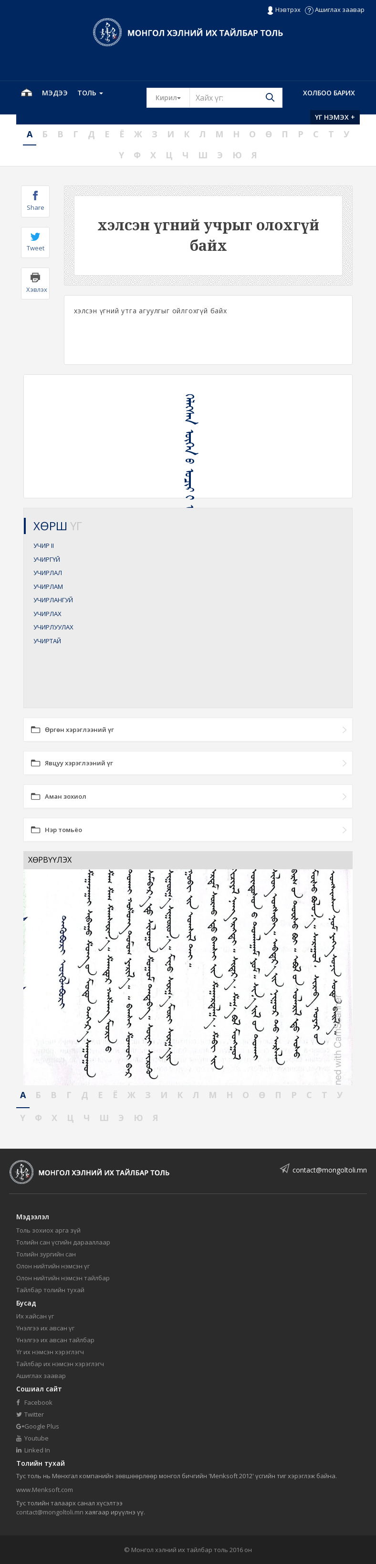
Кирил (173, 97)
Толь (90, 92)
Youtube (32, 1438)
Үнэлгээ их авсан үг (45, 1328)
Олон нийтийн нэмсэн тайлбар (63, 1278)
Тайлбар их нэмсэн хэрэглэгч (60, 1363)
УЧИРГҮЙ (46, 559)
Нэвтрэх (284, 10)
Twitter (30, 1414)
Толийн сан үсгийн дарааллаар (63, 1242)
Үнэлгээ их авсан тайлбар (55, 1340)
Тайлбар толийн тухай (50, 1290)
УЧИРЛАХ (47, 613)
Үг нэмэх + (335, 117)
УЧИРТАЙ (47, 641)
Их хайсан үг (35, 1316)
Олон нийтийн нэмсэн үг (53, 1266)
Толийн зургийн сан (46, 1254)
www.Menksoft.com (44, 1489)
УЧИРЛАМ (48, 586)
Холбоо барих (329, 92)
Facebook (34, 1402)
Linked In (33, 1450)
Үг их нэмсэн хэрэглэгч (50, 1352)
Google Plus (37, 1426)
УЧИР (43, 545)
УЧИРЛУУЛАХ (53, 627)
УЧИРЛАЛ (47, 572)
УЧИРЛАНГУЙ (53, 600)
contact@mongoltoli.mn (329, 1169)
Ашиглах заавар (335, 9)
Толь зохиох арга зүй (48, 1230)
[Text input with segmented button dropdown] (235, 98)
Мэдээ (55, 92)
